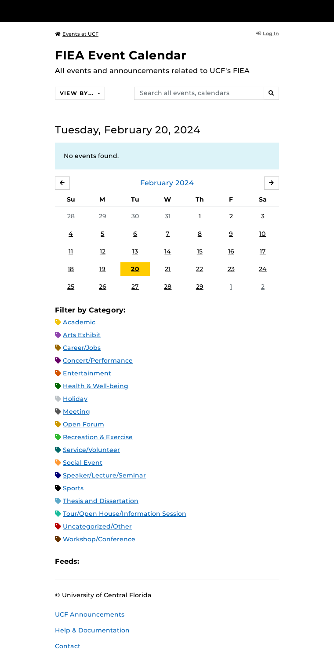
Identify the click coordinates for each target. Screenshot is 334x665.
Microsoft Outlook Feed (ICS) (105, 562)
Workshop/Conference (99, 539)
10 (262, 234)
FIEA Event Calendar (120, 55)
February (156, 183)
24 (263, 269)
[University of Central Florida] (67, 11)
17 (263, 251)
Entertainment (87, 373)
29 (102, 216)
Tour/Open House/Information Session (124, 514)
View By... (78, 93)
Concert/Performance (98, 360)
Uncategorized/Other (97, 526)
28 (71, 216)
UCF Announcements (89, 614)
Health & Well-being (95, 386)
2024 (184, 183)
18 (71, 269)
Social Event (82, 463)
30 (135, 216)
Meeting (76, 411)
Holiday (75, 399)
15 (200, 251)
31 (168, 216)
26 (102, 286)
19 (102, 269)
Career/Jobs (82, 348)
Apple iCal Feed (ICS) (90, 562)
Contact (67, 646)
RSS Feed (120, 562)
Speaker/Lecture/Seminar (104, 475)
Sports (73, 488)
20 (135, 269)
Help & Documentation (92, 630)
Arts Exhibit (82, 335)
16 (231, 251)
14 (167, 251)
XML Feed (135, 562)
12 (102, 251)
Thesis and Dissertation (100, 501)
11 (71, 251)
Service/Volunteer (91, 450)
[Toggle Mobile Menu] (325, 10)
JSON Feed (150, 562)
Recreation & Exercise (98, 437)
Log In (267, 33)
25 (70, 286)
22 (199, 269)
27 (135, 286)
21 (168, 269)
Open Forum (83, 424)
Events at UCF (76, 34)
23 (231, 269)
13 (135, 251)
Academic (79, 322)
